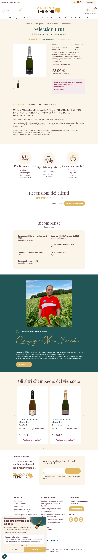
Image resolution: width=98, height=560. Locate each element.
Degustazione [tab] (50, 104)
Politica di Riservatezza (49, 517)
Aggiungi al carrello (32, 440)
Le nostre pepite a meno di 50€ (25, 515)
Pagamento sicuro (48, 511)
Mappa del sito (46, 530)
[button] (14, 416)
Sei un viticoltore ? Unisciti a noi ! (53, 514)
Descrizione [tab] (18, 104)
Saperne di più (57, 61)
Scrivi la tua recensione (74, 203)
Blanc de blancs (20, 504)
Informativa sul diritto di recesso (53, 519)
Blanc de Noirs (19, 506)
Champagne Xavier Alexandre (49, 34)
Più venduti (18, 501)
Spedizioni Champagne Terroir (52, 501)
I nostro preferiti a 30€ (22, 512)
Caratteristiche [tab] (34, 104)
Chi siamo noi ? (15, 2)
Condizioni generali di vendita (51, 509)
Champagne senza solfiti (23, 509)
